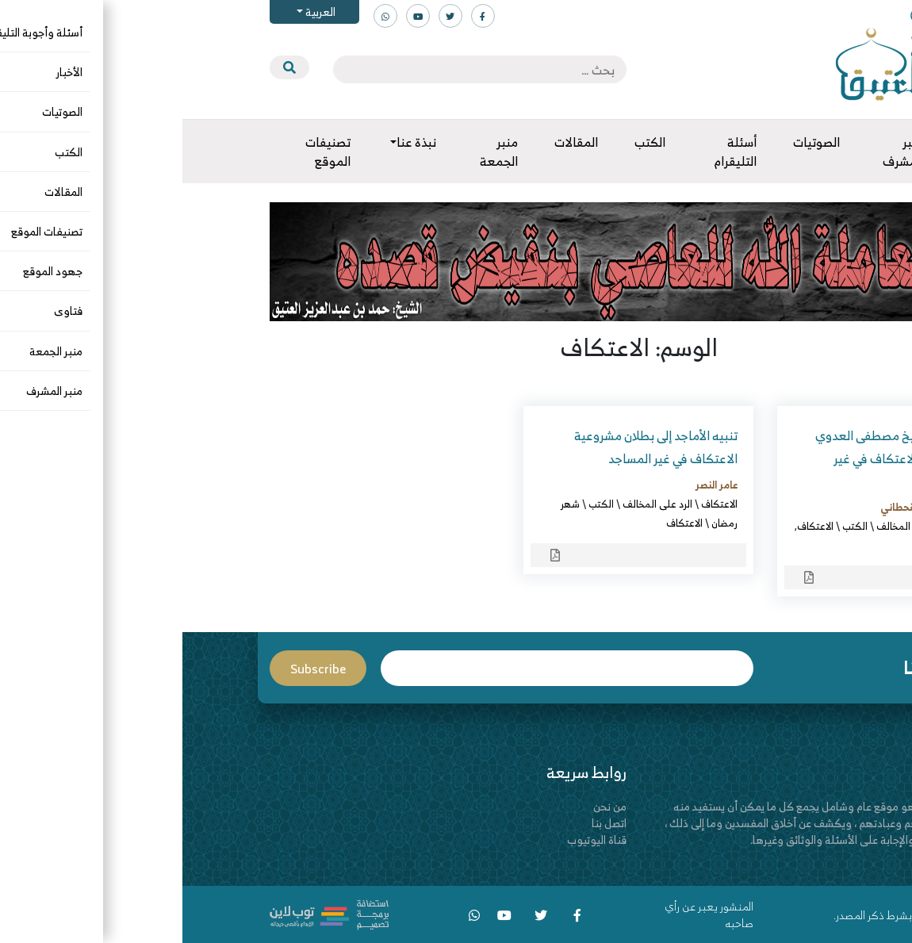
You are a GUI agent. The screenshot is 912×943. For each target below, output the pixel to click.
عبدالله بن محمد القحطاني (753, 507)
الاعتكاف (790, 526)
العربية (137, 11)
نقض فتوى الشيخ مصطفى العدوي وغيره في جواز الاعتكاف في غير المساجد (721, 458)
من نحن (427, 806)
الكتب (672, 526)
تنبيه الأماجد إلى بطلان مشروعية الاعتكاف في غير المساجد (473, 447)
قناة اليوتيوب (414, 839)
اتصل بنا (426, 823)
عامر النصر (534, 484)
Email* (384, 668)
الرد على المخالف (729, 526)
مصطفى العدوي (774, 545)
